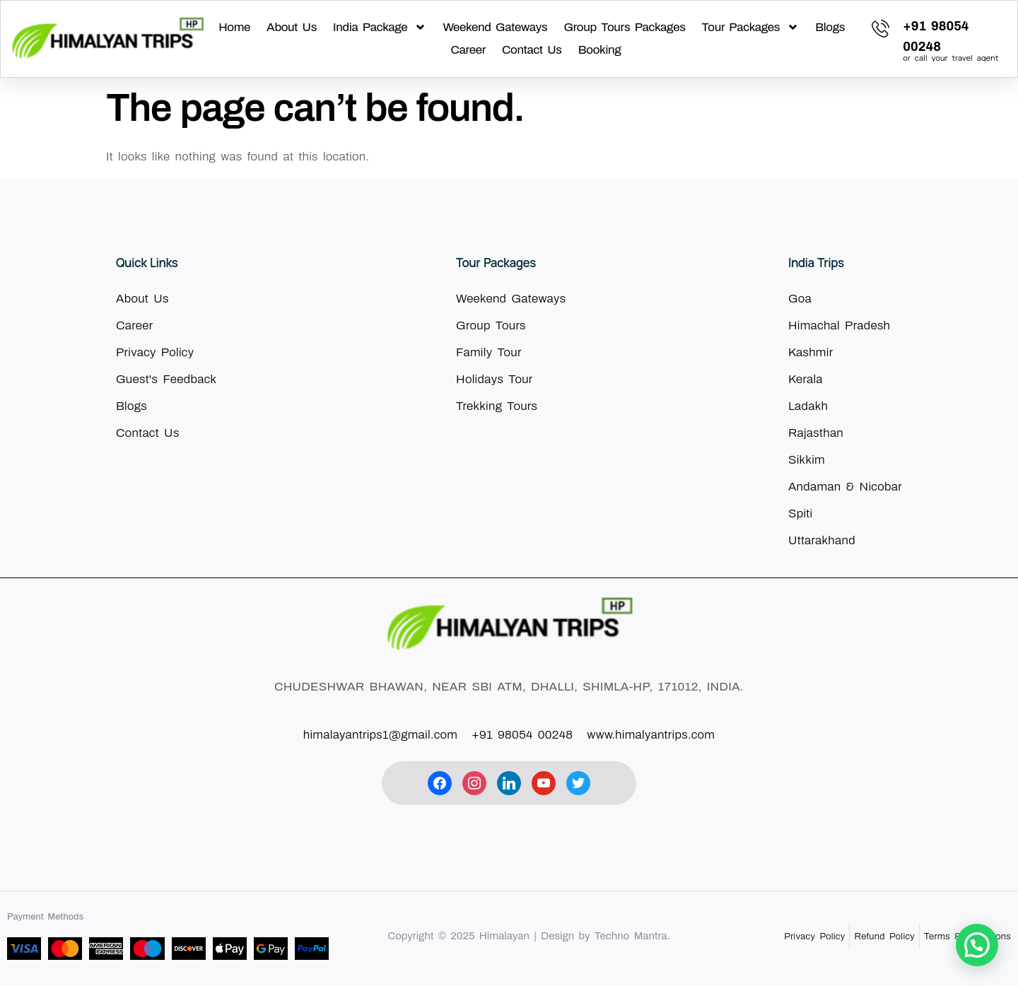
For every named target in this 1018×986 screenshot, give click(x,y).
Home (234, 27)
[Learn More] (936, 38)
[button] (977, 945)
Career (468, 50)
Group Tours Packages (624, 27)
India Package (379, 27)
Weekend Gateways (495, 27)
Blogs (830, 27)
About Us (292, 27)
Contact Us (532, 50)
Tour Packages (751, 27)
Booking (599, 50)
